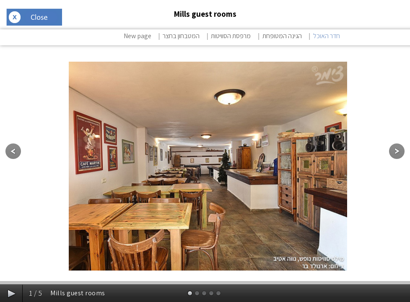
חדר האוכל (326, 35)
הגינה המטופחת (282, 35)
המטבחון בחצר (181, 35)
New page (137, 35)
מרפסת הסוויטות (231, 35)
